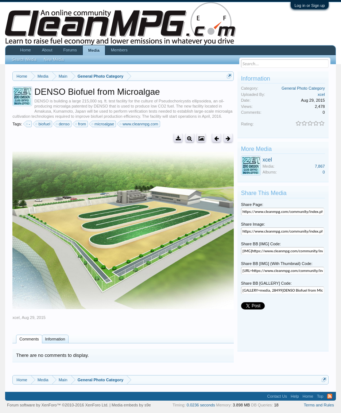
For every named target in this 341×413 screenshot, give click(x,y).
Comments (29, 339)
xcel (16, 317)
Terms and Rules (319, 405)
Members (119, 50)
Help (295, 396)
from (81, 124)
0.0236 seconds (201, 405)
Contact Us (277, 396)
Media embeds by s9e (131, 405)
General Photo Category (303, 88)
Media (94, 50)
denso (63, 124)
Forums (70, 50)
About (47, 50)
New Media (54, 59)
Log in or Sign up (309, 5)
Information (55, 339)
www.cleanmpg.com (139, 124)
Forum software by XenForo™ (57, 405)
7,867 (320, 166)
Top (320, 396)
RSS (329, 396)
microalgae (103, 124)
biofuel (43, 124)
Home (25, 50)
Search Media (24, 59)
